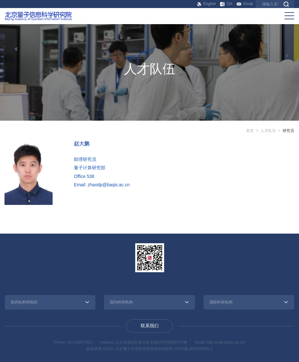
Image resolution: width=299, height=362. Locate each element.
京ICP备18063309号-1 (193, 349)
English (206, 4)
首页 (250, 130)
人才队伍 (268, 130)
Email (245, 4)
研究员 (288, 130)
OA (226, 4)
